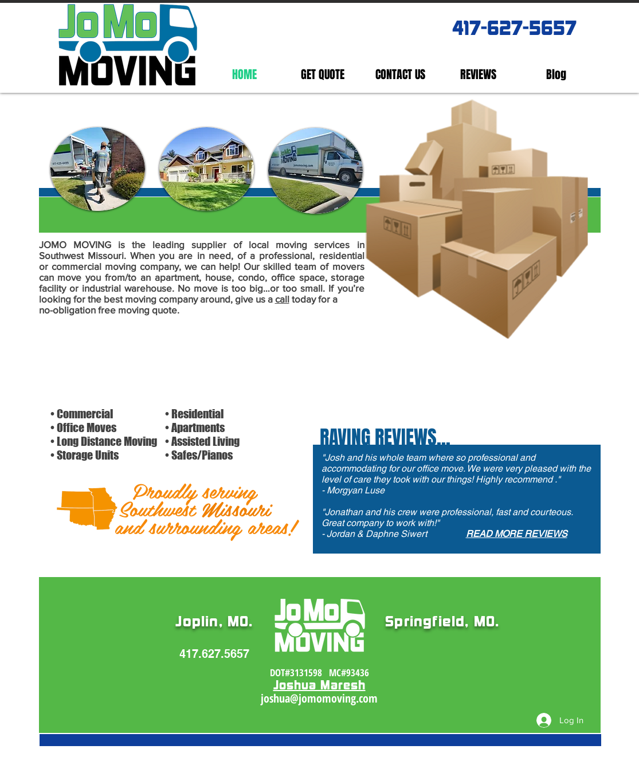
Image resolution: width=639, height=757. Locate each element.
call (282, 298)
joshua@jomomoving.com (319, 698)
